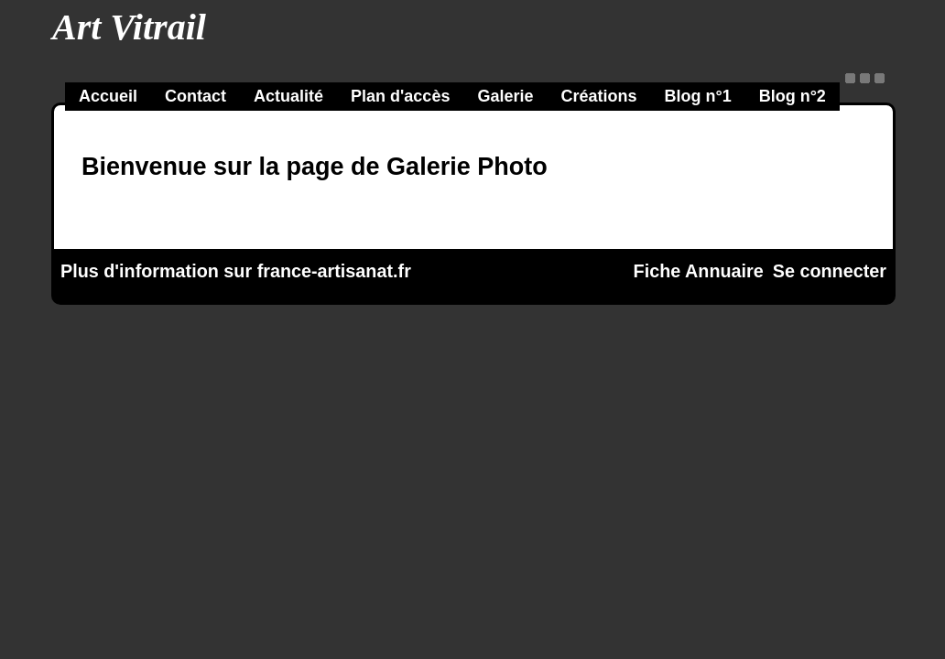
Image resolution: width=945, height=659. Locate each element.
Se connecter (829, 271)
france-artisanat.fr (334, 271)
